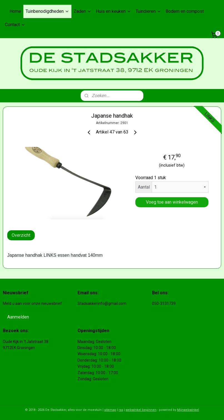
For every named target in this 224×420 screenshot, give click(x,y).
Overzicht (21, 235)
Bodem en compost (185, 11)
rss (121, 410)
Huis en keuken (113, 11)
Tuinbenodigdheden (47, 11)
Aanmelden (18, 317)
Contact (15, 24)
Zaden (82, 11)
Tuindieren (148, 11)
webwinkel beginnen (141, 410)
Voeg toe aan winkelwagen (172, 202)
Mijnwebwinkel (188, 410)
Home (15, 11)
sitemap (110, 410)
